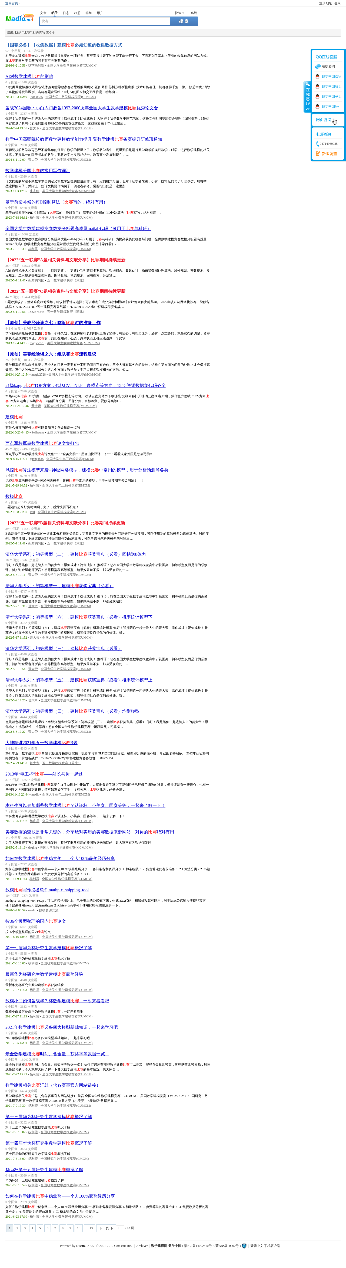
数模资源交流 (48, 910)
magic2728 (37, 343)
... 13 (89, 1228)
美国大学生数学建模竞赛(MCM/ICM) (68, 191)
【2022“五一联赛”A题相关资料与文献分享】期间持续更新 (65, 260)
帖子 (54, 13)
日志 (66, 13)
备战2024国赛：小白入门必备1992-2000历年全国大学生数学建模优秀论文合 (81, 108)
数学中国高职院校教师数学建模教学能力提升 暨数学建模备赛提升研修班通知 (83, 139)
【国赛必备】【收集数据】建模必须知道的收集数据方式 (63, 45)
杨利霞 (34, 217)
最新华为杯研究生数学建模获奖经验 (44, 974)
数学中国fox (330, 106)
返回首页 (11, 3)
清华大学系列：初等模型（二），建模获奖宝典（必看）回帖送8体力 (75, 554)
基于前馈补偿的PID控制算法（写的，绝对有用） (56, 202)
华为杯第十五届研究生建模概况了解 (44, 1169)
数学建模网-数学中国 (166, 1246)
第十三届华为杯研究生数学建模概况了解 (48, 1116)
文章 (43, 13)
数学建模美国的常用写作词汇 (37, 170)
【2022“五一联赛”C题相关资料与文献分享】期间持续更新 (65, 291)
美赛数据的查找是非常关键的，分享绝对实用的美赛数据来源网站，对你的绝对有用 (89, 832)
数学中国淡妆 (331, 76)
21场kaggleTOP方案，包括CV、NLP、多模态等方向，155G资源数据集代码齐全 (85, 385)
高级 (194, 13)
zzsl (32, 512)
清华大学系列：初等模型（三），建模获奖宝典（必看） (63, 648)
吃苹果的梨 (36, 65)
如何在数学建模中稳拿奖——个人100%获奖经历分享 (60, 858)
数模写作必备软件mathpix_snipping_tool (47, 890)
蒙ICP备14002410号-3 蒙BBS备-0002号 (211, 1246)
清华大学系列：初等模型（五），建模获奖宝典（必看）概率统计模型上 (78, 680)
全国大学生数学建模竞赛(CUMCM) (72, 65)
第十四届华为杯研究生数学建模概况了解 (48, 1143)
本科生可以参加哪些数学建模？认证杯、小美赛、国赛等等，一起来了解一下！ (85, 805)
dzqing (32, 847)
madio (35, 794)
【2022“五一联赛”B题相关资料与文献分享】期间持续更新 (65, 523)
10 (78, 1228)
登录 (337, 3)
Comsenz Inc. (123, 1246)
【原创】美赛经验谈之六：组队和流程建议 (50, 354)
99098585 (36, 97)
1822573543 (36, 312)
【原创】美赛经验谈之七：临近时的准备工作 (53, 322)
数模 (14, 496)
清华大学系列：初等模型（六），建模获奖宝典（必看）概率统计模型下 (78, 617)
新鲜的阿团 (36, 280)
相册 (77, 13)
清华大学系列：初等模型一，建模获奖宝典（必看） (59, 585)
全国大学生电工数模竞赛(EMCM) (70, 459)
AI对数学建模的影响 (29, 76)
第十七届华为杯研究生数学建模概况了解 (48, 947)
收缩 (307, 97)
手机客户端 (272, 1246)
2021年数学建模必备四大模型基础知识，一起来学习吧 (61, 1027)
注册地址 (325, 3)
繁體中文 (256, 1246)
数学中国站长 (331, 86)
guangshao (37, 459)
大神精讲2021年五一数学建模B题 (41, 742)
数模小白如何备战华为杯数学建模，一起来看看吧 (57, 1000)
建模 (14, 417)
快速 (178, 13)
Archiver (142, 1246)
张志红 (34, 191)
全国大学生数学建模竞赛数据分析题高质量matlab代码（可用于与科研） (78, 228)
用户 (100, 13)
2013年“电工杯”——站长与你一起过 (44, 774)
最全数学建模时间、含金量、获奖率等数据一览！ (57, 1054)
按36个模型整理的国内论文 (35, 921)
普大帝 (34, 128)
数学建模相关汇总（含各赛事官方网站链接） (53, 1085)
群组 (88, 13)
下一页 (104, 1228)
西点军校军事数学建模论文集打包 (42, 443)
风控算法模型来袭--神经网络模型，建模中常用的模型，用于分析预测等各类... (88, 470)
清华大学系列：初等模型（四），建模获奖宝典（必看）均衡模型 (72, 711)
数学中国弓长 (331, 96)
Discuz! (81, 1246)
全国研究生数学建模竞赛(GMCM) (62, 512)
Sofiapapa (37, 432)
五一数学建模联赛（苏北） (66, 280)
